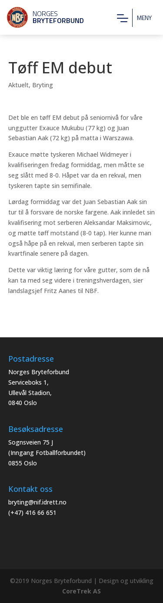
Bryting (42, 85)
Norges (41, 17)
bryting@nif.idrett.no (37, 502)
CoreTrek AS (81, 591)
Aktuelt (18, 85)
